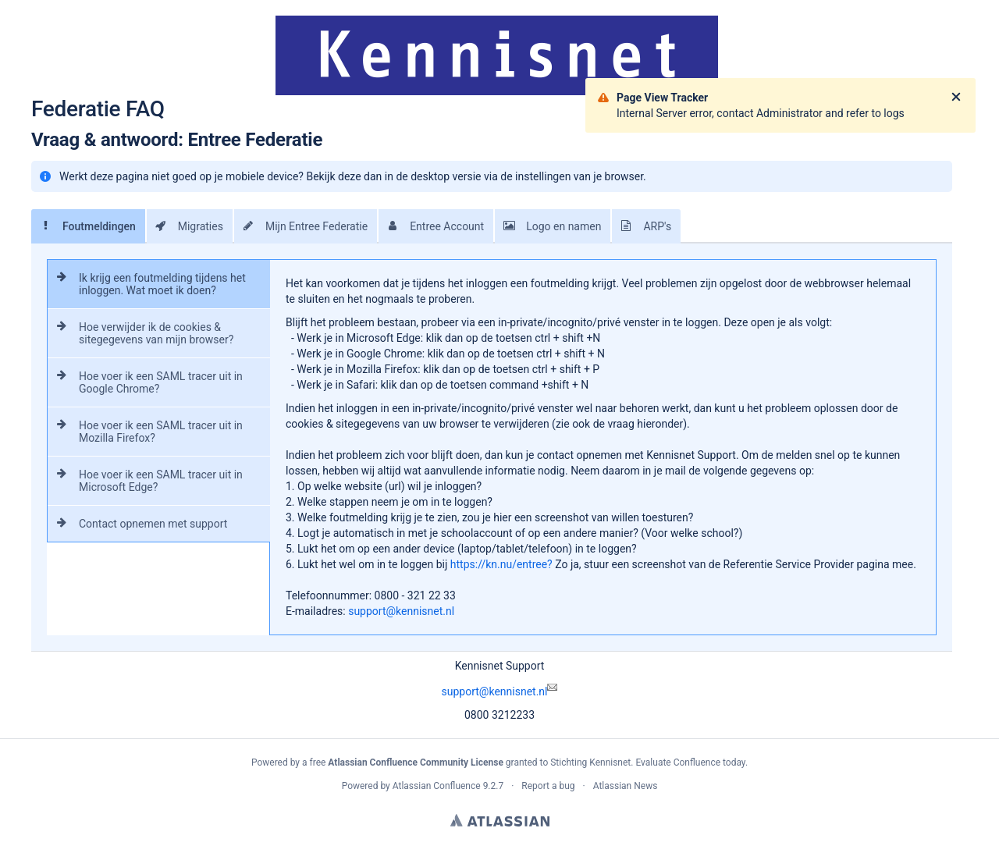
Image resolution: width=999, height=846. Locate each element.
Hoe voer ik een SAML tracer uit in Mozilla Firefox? (145, 431)
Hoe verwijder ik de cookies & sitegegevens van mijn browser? (140, 333)
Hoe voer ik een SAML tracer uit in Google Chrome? (145, 382)
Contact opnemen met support (137, 524)
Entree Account (431, 226)
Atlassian (499, 820)
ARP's (641, 226)
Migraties (185, 226)
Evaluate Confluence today (690, 762)
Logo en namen (548, 226)
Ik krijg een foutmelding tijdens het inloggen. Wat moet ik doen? (147, 284)
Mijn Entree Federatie (301, 226)
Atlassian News (625, 785)
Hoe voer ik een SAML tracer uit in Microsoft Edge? (145, 481)
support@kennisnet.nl (500, 691)
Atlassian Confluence (437, 785)
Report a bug (547, 785)
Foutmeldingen (83, 226)
